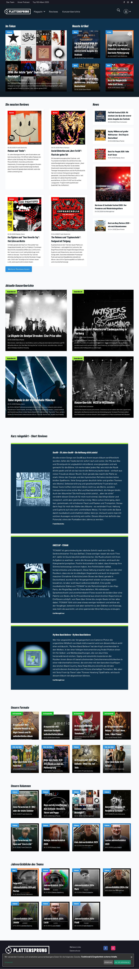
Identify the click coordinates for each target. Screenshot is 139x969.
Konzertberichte (71, 11)
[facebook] (124, 2)
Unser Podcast (24, 2)
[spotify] (132, 2)
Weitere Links (75, 947)
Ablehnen (108, 962)
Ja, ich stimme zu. (122, 962)
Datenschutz (75, 950)
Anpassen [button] (9, 962)
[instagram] (128, 2)
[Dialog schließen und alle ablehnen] (131, 955)
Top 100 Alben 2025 (41, 2)
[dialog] (68, 960)
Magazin (38, 11)
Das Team (10, 2)
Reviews (53, 11)
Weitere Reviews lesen (19, 269)
